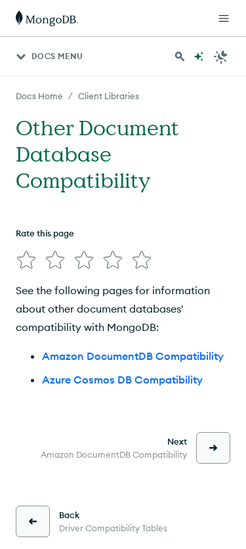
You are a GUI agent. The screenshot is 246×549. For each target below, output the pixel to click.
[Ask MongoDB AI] (199, 56)
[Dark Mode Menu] (221, 56)
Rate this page (45, 233)
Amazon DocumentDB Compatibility (133, 355)
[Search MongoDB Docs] (180, 56)
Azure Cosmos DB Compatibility (122, 379)
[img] (26, 260)
